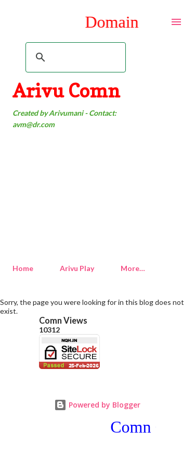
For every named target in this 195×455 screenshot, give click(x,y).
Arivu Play (77, 268)
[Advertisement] (97, 197)
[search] (74, 57)
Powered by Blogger (97, 405)
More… (133, 268)
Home (22, 268)
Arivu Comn (66, 90)
